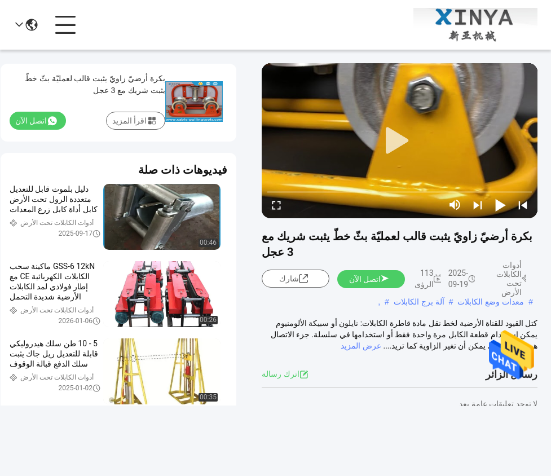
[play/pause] (500, 204)
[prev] (523, 204)
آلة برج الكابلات (419, 301)
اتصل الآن (369, 279)
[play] (400, 141)
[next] (477, 204)
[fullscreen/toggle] (276, 204)
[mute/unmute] (455, 204)
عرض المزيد (361, 345)
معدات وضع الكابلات (490, 301)
